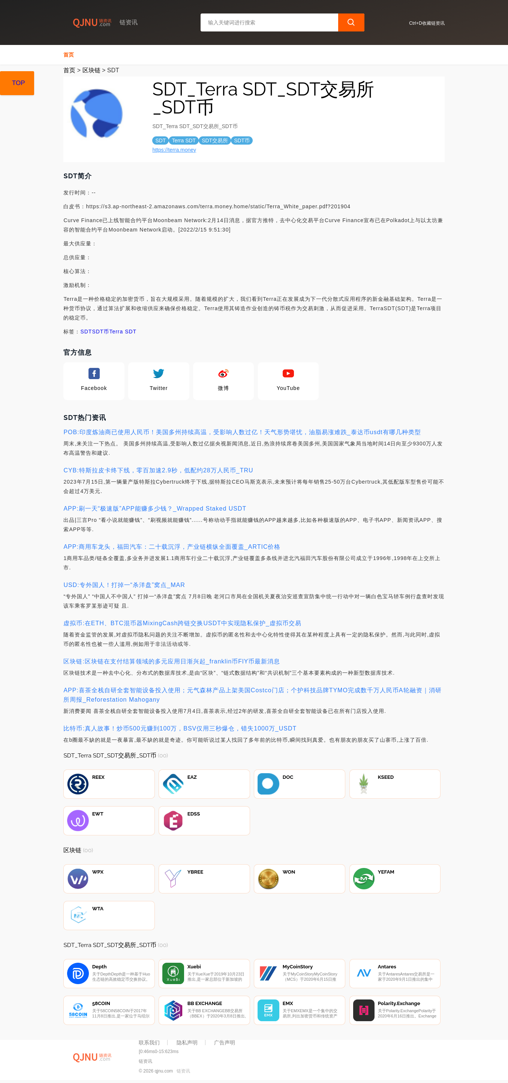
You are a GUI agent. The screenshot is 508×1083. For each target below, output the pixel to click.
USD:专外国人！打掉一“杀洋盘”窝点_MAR (124, 585)
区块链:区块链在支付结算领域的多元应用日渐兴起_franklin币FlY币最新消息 (171, 661)
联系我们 (149, 1042)
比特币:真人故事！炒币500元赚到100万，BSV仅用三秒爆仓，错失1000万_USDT (180, 728)
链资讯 (183, 1071)
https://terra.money (174, 150)
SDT (86, 332)
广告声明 (224, 1042)
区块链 (91, 70)
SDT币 (100, 332)
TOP (18, 83)
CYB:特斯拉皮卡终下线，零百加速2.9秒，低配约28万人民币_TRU (158, 470)
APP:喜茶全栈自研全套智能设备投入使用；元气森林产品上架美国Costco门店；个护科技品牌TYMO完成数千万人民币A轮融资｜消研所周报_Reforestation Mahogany (252, 695)
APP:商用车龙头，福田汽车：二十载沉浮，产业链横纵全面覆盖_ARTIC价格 (171, 547)
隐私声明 (187, 1042)
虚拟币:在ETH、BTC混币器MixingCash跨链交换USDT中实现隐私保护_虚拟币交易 (182, 623)
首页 (68, 54)
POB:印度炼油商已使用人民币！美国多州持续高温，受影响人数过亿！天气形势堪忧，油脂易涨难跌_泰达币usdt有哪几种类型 (242, 432)
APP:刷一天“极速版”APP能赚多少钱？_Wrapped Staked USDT (154, 508)
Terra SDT (122, 332)
